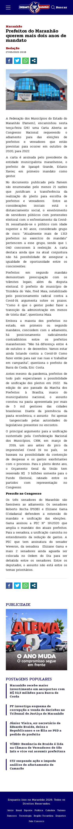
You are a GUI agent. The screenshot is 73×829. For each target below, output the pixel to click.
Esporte (28, 810)
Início (11, 810)
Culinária (50, 810)
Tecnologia (25, 816)
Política (39, 810)
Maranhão (14, 26)
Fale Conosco (36, 821)
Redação (12, 48)
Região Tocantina (43, 816)
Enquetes (61, 816)
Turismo (61, 810)
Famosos (12, 816)
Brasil (19, 810)
